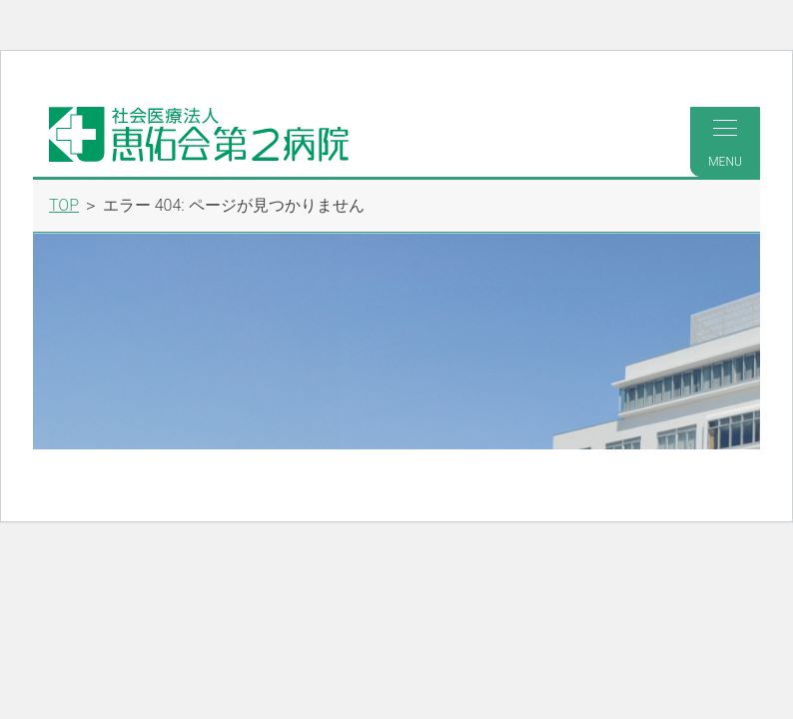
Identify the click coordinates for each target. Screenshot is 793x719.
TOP (64, 205)
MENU (725, 144)
